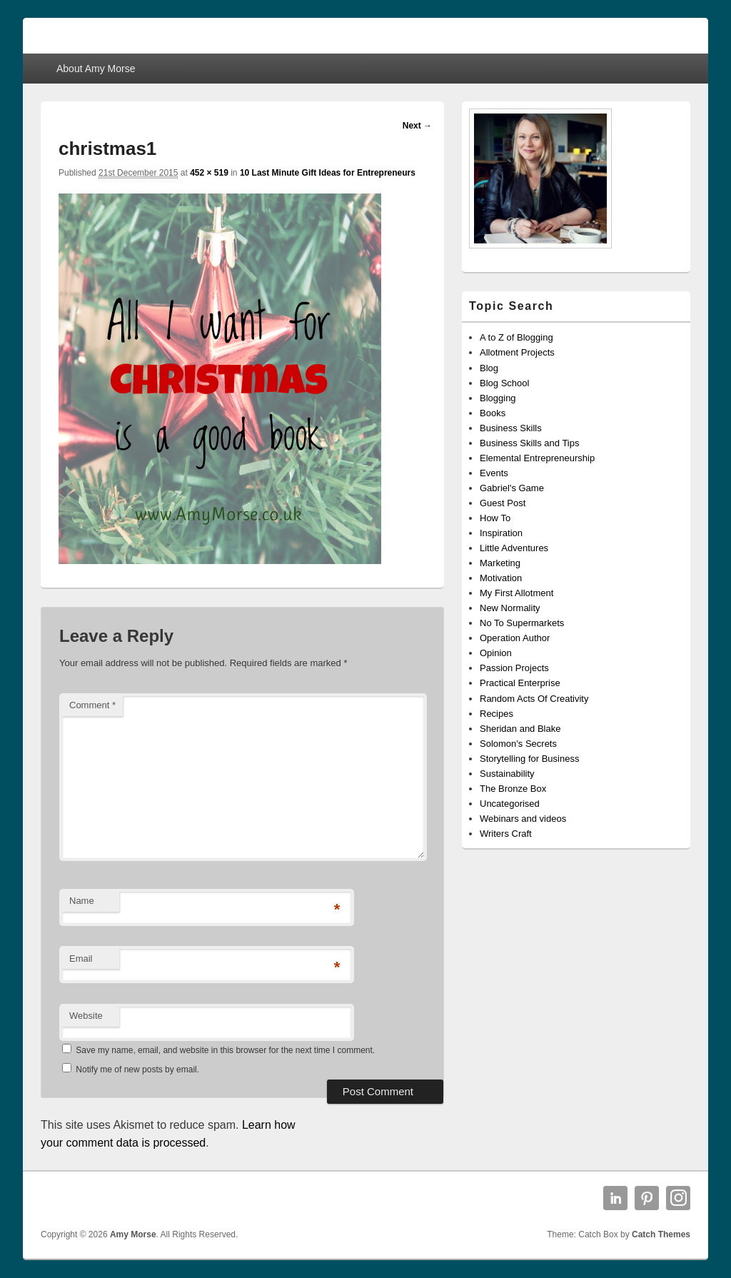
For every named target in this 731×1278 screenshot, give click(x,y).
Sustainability (507, 773)
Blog (489, 368)
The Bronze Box (513, 788)
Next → (417, 126)
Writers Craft (506, 833)
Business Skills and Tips (529, 443)
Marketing (500, 563)
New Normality (510, 608)
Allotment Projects (517, 352)
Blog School (504, 383)
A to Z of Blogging (516, 337)
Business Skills (511, 428)
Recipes (496, 713)
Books (492, 413)
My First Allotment (516, 593)
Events (494, 473)
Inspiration (501, 533)
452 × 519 (209, 173)
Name (81, 900)
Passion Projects (514, 668)
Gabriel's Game (512, 488)
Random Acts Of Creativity (534, 698)
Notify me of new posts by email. (137, 1070)
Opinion (496, 653)
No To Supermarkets (522, 623)
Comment (92, 705)
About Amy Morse (96, 68)
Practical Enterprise (520, 683)
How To (495, 518)
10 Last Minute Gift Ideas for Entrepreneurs (327, 173)
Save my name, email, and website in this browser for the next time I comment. (225, 1050)
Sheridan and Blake (520, 728)
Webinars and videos (523, 818)
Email (81, 958)
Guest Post (502, 503)
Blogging (498, 398)
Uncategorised (510, 803)
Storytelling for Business (529, 758)
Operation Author (515, 638)
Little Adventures (514, 548)
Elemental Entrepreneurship (537, 458)
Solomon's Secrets (518, 743)
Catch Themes (661, 1234)
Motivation (501, 578)
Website (86, 1015)
